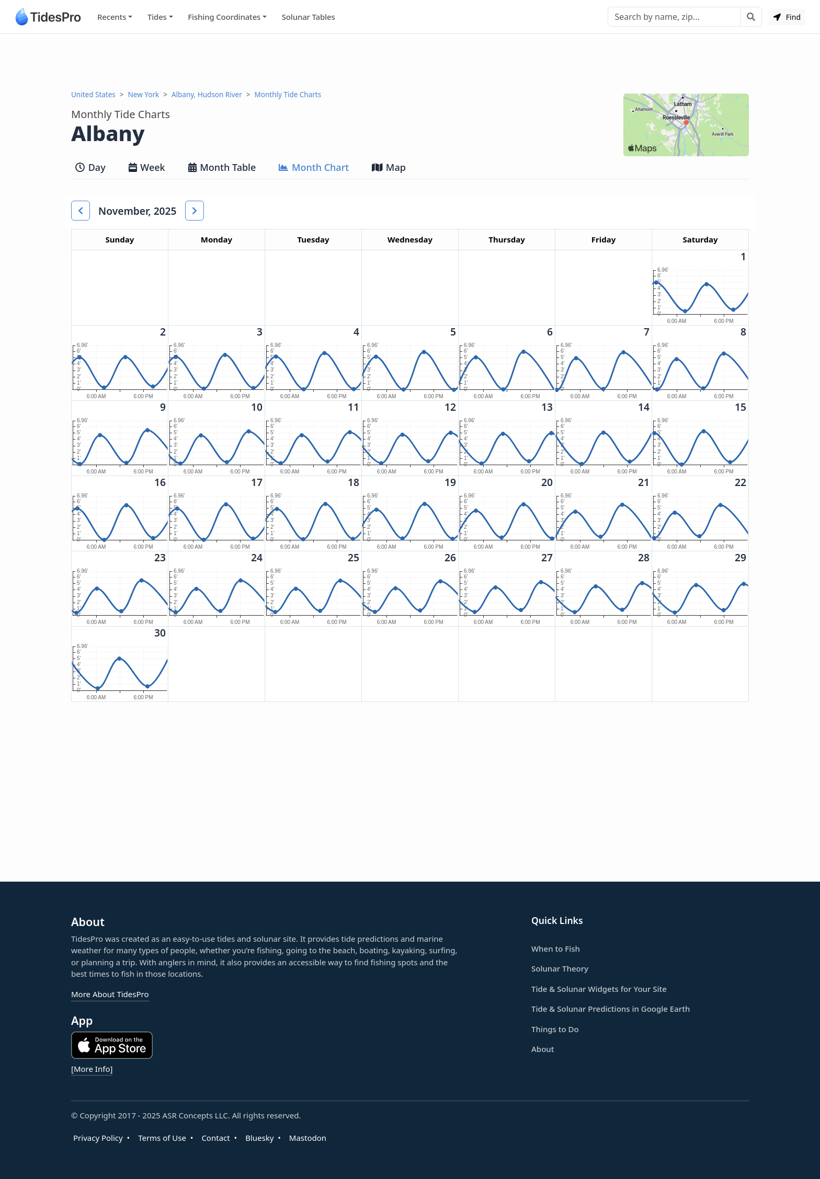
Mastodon (307, 1137)
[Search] (674, 17)
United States (93, 94)
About (542, 1049)
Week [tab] (147, 167)
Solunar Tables (308, 16)
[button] (80, 211)
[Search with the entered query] (751, 17)
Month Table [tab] (222, 167)
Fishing (224, 17)
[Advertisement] (410, 61)
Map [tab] (389, 167)
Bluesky (259, 1137)
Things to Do (555, 1029)
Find (787, 17)
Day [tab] (90, 167)
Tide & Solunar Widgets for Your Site (599, 989)
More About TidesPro (110, 994)
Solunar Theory (559, 968)
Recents (111, 16)
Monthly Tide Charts (288, 94)
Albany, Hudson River (207, 94)
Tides (157, 16)
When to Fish (555, 948)
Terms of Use (162, 1137)
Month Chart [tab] (314, 167)
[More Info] (91, 1069)
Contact (215, 1137)
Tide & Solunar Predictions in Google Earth (610, 1008)
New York (144, 94)
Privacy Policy (98, 1137)
